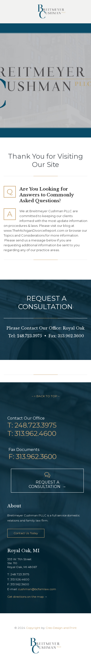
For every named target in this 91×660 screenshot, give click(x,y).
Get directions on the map (25, 596)
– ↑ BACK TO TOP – (45, 396)
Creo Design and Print (61, 628)
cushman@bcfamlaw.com (37, 589)
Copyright (33, 628)
